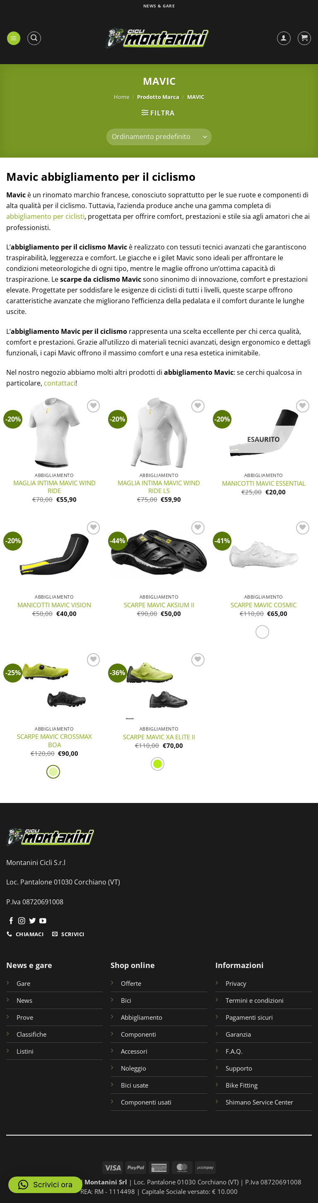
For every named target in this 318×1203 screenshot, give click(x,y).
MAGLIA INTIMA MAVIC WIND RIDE (54, 487)
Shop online (133, 965)
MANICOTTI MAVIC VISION (54, 605)
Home (121, 97)
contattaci (59, 383)
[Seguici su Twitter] (32, 921)
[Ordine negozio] (158, 137)
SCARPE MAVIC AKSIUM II (159, 605)
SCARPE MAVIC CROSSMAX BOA (54, 740)
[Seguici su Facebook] (11, 921)
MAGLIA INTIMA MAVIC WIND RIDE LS (159, 487)
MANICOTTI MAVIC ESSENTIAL (264, 483)
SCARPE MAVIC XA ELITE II (159, 737)
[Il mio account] (284, 38)
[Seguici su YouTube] (42, 921)
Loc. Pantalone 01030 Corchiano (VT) (63, 882)
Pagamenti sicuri (249, 1017)
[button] (14, 38)
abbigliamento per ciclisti (45, 216)
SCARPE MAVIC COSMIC (263, 605)
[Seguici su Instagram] (21, 921)
